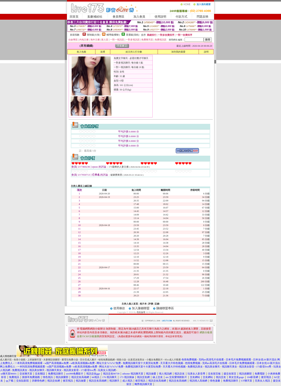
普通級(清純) (132, 34)
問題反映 (202, 16)
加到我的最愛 (178, 51)
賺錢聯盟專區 (165, 308)
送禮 (102, 51)
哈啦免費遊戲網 (106, 359)
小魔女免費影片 (154, 359)
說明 (206, 51)
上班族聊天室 (34, 359)
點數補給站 (95, 16)
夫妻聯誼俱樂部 (51, 359)
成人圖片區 (6, 359)
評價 (150, 303)
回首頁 (74, 16)
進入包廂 (81, 51)
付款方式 (181, 16)
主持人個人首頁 (130, 303)
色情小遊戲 (19, 359)
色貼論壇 (141, 312)
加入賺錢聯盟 (140, 308)
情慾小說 (121, 359)
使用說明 (160, 16)
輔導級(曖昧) (113, 34)
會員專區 (118, 16)
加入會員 (139, 16)
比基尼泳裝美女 (136, 359)
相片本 (143, 303)
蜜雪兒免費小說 (70, 359)
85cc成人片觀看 (173, 359)
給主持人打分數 (134, 51)
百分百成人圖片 (88, 359)
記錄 (157, 303)
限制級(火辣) (93, 34)
